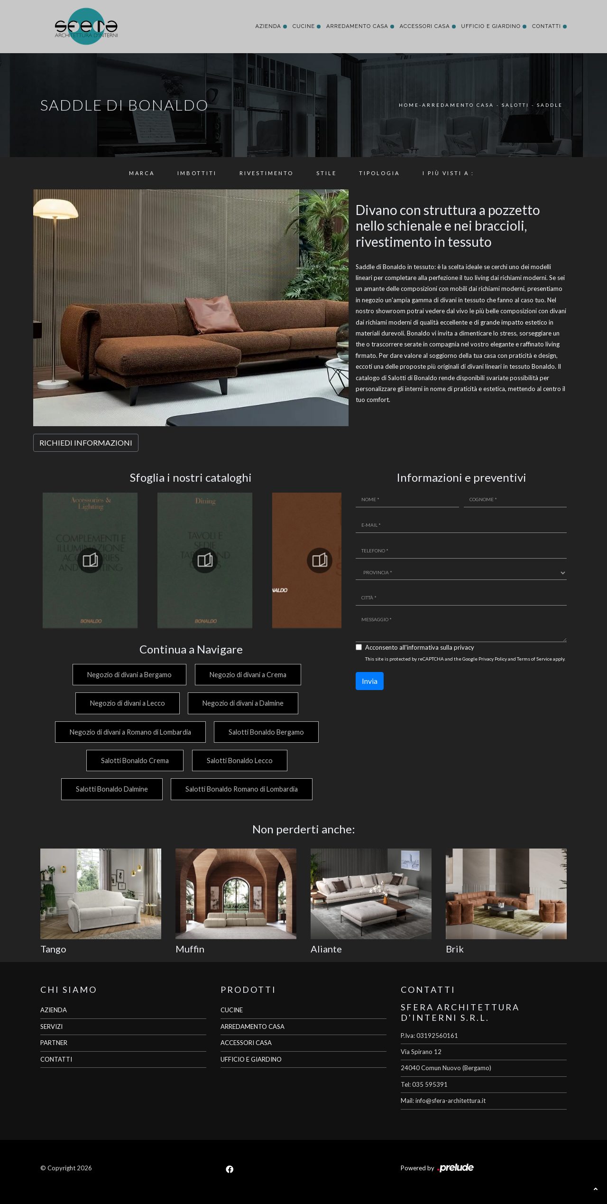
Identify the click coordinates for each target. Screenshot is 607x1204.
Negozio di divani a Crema (248, 675)
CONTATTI (56, 1059)
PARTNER (53, 1042)
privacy (464, 647)
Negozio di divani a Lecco (126, 703)
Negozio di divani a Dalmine (243, 703)
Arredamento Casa (357, 26)
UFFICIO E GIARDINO (251, 1059)
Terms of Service (534, 659)
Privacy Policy (492, 659)
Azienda (268, 26)
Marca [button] (142, 173)
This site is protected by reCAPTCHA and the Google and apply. (465, 659)
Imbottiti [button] (197, 173)
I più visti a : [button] (448, 173)
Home (409, 105)
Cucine (304, 26)
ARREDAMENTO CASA (253, 1026)
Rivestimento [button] (266, 173)
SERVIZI (51, 1026)
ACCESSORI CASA (246, 1042)
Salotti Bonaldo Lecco (240, 760)
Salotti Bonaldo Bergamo (266, 732)
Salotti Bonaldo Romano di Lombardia (241, 789)
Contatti (546, 26)
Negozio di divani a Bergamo (128, 675)
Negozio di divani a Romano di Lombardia (129, 732)
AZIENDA (53, 1010)
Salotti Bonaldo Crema (134, 760)
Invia (369, 680)
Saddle (550, 105)
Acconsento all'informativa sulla (419, 647)
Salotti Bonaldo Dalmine (110, 789)
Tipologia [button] (379, 173)
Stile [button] (326, 173)
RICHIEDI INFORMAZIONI (85, 442)
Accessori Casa (425, 26)
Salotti (515, 105)
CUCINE (232, 1010)
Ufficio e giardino (491, 26)
